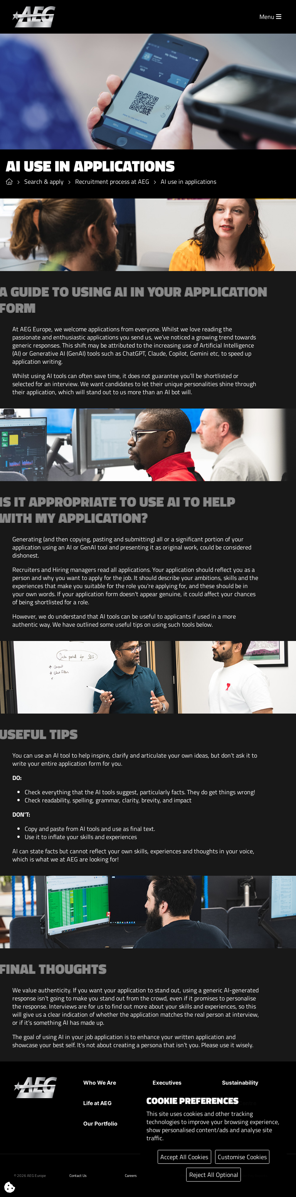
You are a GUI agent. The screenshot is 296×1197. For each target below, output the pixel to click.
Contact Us (78, 1175)
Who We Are (99, 1082)
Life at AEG (97, 1103)
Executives (167, 1082)
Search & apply (44, 182)
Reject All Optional (213, 1174)
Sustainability (240, 1082)
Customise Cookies (242, 1156)
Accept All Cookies (184, 1156)
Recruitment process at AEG (112, 182)
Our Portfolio (100, 1123)
